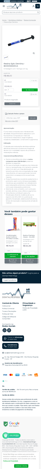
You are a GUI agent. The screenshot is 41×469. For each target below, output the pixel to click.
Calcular (33, 118)
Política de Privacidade (10, 461)
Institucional (6, 306)
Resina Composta (30, 20)
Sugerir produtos (9, 280)
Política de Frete (7, 314)
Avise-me (12, 104)
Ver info (34, 80)
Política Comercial (8, 308)
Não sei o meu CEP (11, 121)
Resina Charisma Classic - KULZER (29, 236)
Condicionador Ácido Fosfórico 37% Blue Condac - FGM (12, 237)
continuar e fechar (21, 466)
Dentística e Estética (15, 20)
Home (4, 20)
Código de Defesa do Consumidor (9, 318)
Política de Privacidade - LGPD (30, 309)
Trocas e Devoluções (9, 311)
